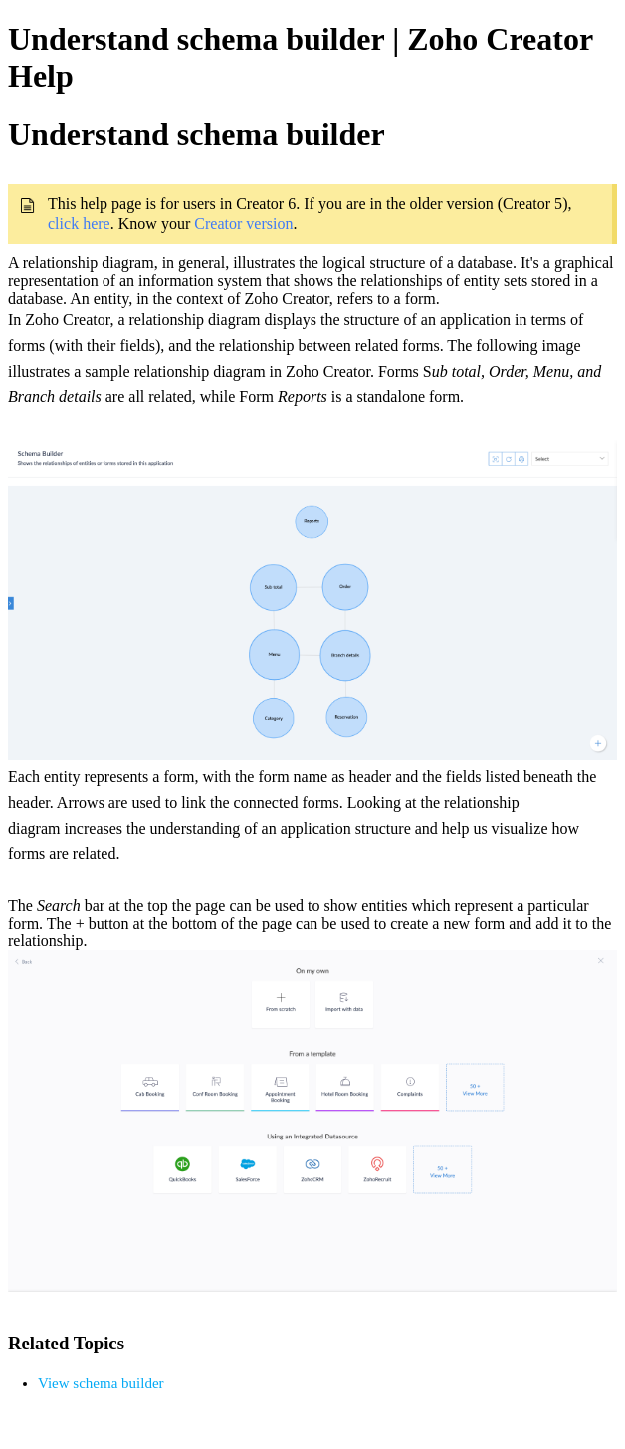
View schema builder (101, 1383)
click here (79, 223)
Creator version (243, 223)
